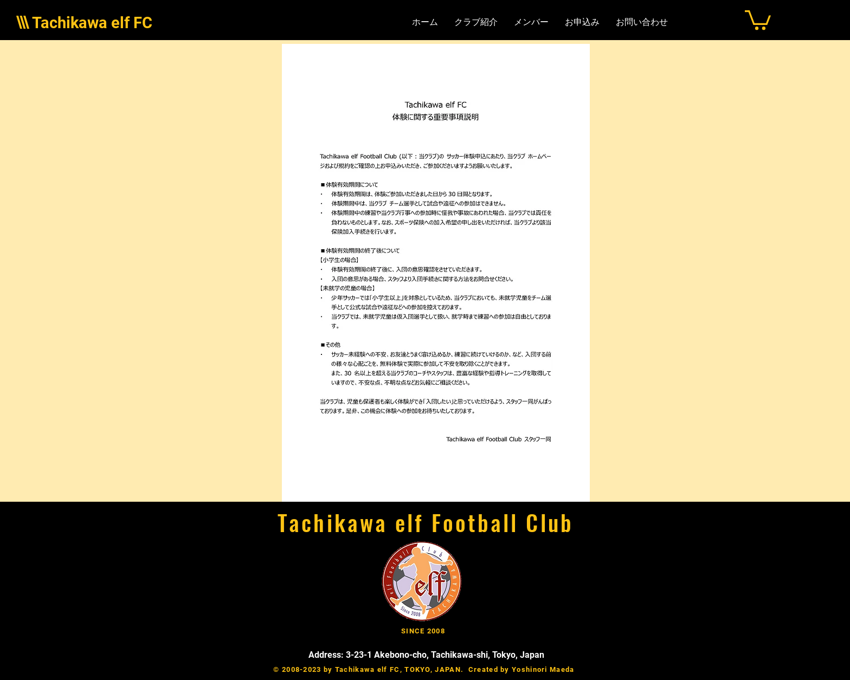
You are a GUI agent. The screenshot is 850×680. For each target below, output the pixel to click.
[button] (758, 19)
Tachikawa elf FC (92, 23)
